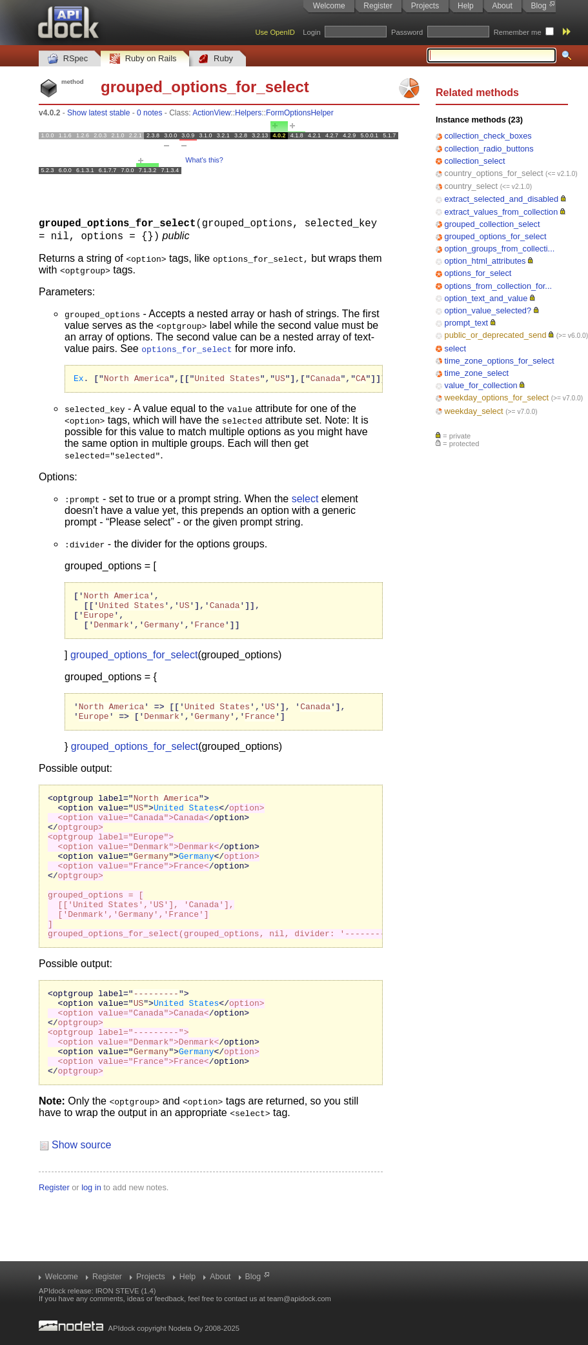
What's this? (204, 160)
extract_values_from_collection (501, 212)
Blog (539, 5)
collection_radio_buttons (489, 148)
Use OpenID (275, 32)
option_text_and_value (486, 298)
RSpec (68, 59)
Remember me (518, 32)
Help (466, 5)
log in (91, 1247)
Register (377, 5)
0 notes (149, 112)
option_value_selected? (488, 310)
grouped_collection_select (492, 224)
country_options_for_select (494, 173)
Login (311, 32)
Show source (82, 1204)
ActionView (211, 112)
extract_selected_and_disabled (501, 199)
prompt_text (467, 323)
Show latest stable (98, 112)
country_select (471, 186)
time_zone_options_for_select (499, 361)
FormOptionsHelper (300, 112)
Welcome (329, 5)
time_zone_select (477, 373)
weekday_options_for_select (497, 397)
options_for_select (478, 273)
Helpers (248, 112)
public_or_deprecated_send (496, 335)
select (455, 348)
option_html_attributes (485, 261)
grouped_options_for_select (496, 236)
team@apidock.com (299, 1298)
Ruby (215, 59)
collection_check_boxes (488, 136)
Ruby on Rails (143, 59)
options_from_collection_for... (498, 286)
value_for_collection (481, 385)
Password (407, 32)
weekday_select (474, 411)
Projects (425, 5)
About (502, 5)
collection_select (475, 161)
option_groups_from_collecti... (500, 248)
